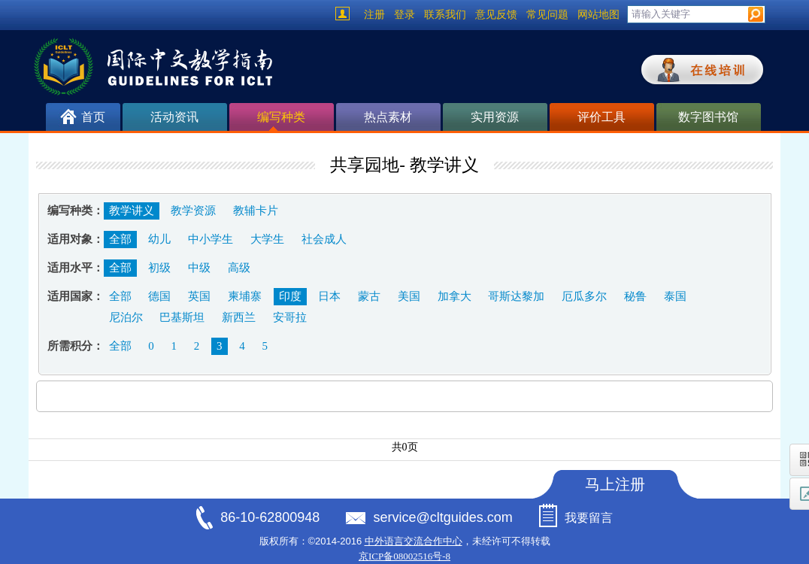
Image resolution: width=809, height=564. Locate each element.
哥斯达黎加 (516, 296)
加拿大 (454, 296)
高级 (239, 268)
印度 (290, 296)
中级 (199, 268)
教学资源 (193, 211)
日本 (329, 296)
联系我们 (445, 14)
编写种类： (75, 211)
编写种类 (281, 121)
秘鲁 (635, 296)
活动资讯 (174, 117)
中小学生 (210, 239)
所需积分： (75, 346)
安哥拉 (290, 317)
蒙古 (369, 296)
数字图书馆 (708, 117)
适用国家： (75, 296)
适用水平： (75, 268)
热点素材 (388, 117)
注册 (374, 14)
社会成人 (324, 239)
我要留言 (589, 517)
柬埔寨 (245, 296)
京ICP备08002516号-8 (404, 556)
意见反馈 (496, 14)
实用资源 (495, 117)
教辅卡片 (255, 211)
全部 (120, 239)
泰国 (675, 296)
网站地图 (598, 14)
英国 (199, 296)
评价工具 (601, 117)
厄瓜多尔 (584, 296)
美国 (409, 296)
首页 (93, 117)
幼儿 (159, 239)
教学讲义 (131, 211)
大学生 (267, 239)
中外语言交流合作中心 (413, 541)
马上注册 (615, 484)
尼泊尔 (126, 317)
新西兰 (239, 317)
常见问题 (547, 14)
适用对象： (75, 239)
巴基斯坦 (182, 317)
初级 (159, 268)
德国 (159, 296)
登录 (404, 14)
